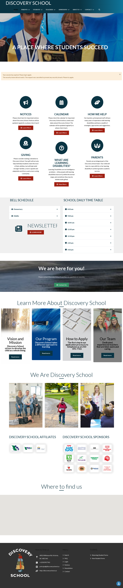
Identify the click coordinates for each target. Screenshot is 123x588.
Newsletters (68, 568)
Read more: (15, 357)
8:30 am (69, 209)
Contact (67, 571)
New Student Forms (98, 558)
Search (66, 555)
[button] (118, 583)
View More (61, 184)
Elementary (16, 209)
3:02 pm (69, 250)
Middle (15, 216)
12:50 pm (69, 236)
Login (66, 562)
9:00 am (69, 216)
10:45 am (69, 223)
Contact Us (62, 285)
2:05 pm (69, 243)
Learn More (26, 128)
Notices (67, 565)
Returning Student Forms (100, 555)
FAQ (66, 558)
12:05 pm (69, 229)
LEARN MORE (36, 232)
